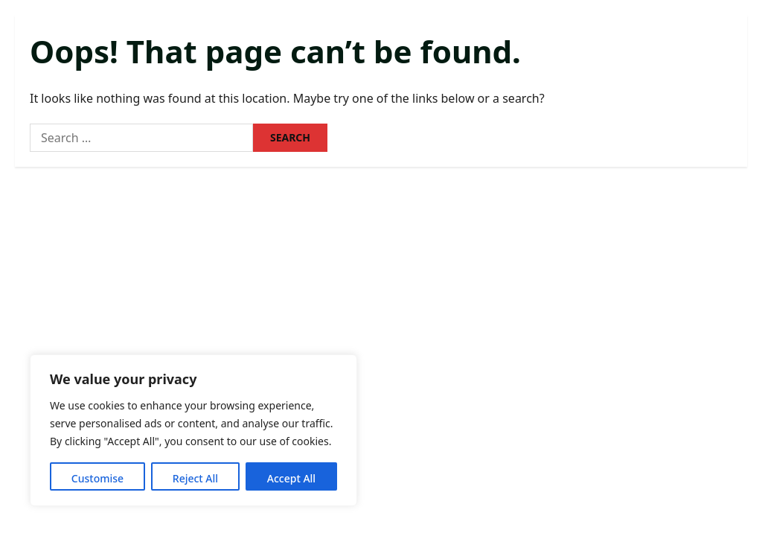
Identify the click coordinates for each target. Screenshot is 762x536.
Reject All (195, 478)
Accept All (291, 478)
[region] (193, 430)
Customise (97, 478)
